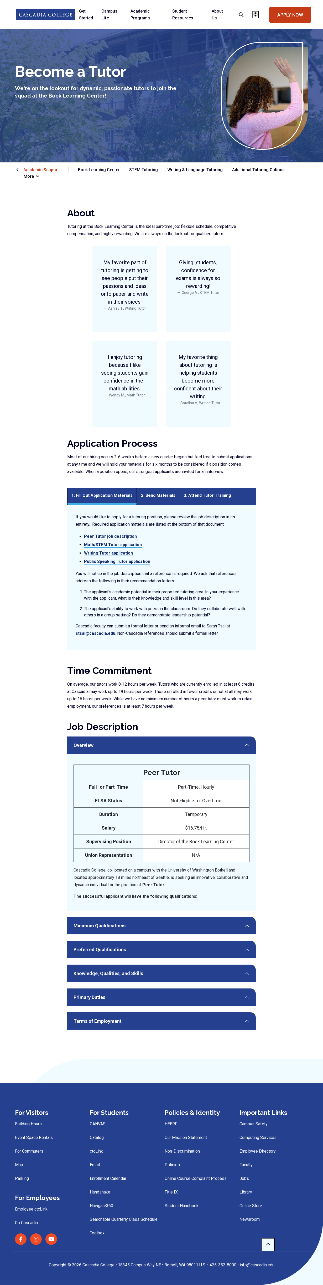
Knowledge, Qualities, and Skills (108, 973)
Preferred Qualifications (100, 949)
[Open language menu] (255, 14)
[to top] (268, 1244)
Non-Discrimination (182, 1151)
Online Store (250, 1205)
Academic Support (41, 169)
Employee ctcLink (31, 1209)
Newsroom (249, 1219)
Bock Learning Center (99, 169)
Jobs (244, 1178)
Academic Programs (140, 14)
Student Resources (182, 14)
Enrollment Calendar (108, 1178)
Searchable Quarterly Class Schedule (124, 1219)
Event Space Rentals (34, 1137)
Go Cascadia (26, 1222)
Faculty (246, 1164)
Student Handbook (182, 1205)
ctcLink (96, 1151)
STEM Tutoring (143, 169)
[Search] (237, 14)
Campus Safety (253, 1123)
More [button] (32, 176)
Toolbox (97, 1232)
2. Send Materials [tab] (158, 495)
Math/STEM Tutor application (113, 544)
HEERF (171, 1123)
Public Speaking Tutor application (117, 561)
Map (19, 1164)
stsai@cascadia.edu (95, 633)
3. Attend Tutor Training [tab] (207, 495)
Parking (22, 1178)
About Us (217, 14)
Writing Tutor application (108, 553)
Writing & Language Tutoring (195, 169)
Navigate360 (101, 1205)
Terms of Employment (98, 1021)
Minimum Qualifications (100, 925)
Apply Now (290, 15)
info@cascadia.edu (257, 1264)
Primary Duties (89, 997)
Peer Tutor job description (110, 536)
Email (95, 1164)
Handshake (100, 1192)
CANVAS (98, 1123)
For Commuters (29, 1151)
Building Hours (28, 1123)
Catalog (97, 1137)
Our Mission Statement (186, 1137)
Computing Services (258, 1137)
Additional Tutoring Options (258, 169)
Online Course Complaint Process (196, 1178)
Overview (83, 745)
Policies (172, 1164)
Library (245, 1192)
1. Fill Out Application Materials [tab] (102, 495)
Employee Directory (257, 1151)
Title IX (171, 1192)
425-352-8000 (223, 1264)
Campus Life (109, 14)
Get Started (86, 14)
